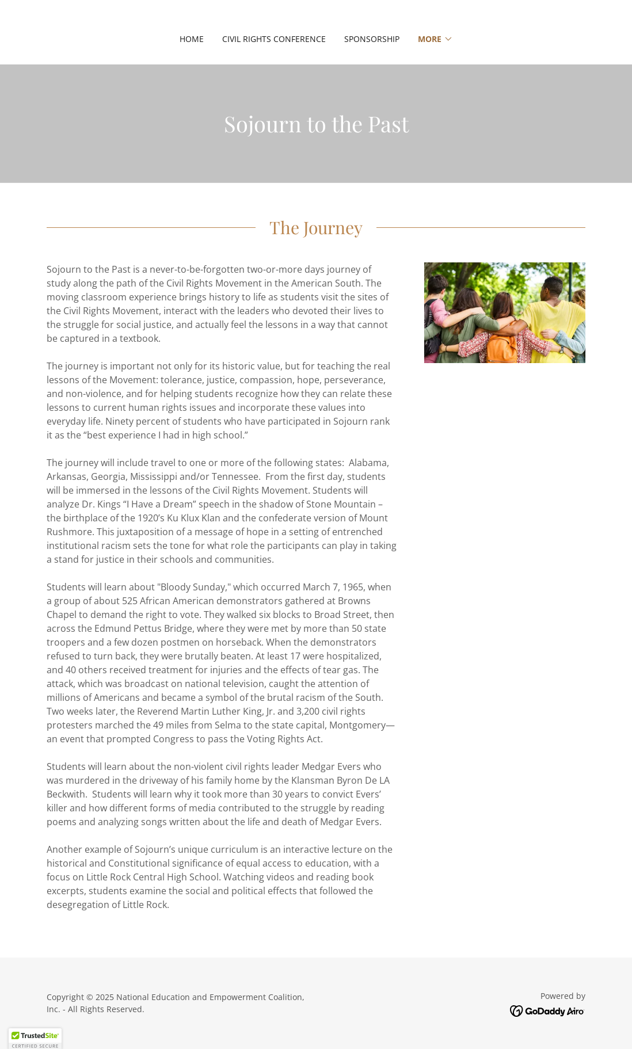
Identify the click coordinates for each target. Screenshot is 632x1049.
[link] (547, 1010)
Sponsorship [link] (371, 38)
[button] (435, 39)
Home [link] (192, 38)
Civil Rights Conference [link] (274, 38)
